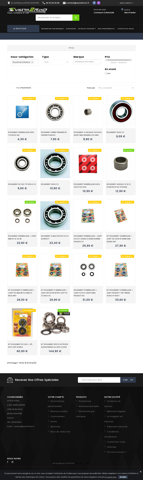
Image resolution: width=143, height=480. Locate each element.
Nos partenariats (106, 29)
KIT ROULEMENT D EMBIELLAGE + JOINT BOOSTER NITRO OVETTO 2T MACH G (54, 293)
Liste (13, 87)
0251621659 (16, 422)
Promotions (85, 401)
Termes (87, 463)
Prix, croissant (116, 88)
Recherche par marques (52, 29)
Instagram (13, 462)
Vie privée (79, 463)
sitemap (111, 446)
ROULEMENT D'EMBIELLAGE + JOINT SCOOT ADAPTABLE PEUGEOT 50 (85, 293)
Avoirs (54, 421)
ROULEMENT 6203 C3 (115, 132)
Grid (8, 87)
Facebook (9, 462)
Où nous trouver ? (87, 29)
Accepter (123, 477)
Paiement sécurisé (117, 426)
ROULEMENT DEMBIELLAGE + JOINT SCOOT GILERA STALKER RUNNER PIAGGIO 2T (88, 239)
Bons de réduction (61, 431)
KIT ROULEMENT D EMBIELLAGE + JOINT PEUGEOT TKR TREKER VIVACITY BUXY (120, 293)
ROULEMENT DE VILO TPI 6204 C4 (22, 184)
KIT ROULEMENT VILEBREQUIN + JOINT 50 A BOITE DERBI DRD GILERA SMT (119, 239)
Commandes (58, 416)
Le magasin (71, 29)
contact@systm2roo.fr (24, 426)
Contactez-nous (125, 29)
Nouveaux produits (89, 406)
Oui (109, 73)
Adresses (56, 426)
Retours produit (59, 411)
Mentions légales (116, 411)
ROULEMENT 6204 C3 (50, 184)
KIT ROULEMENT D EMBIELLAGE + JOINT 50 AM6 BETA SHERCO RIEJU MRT (21, 293)
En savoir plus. (111, 477)
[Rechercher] (54, 17)
